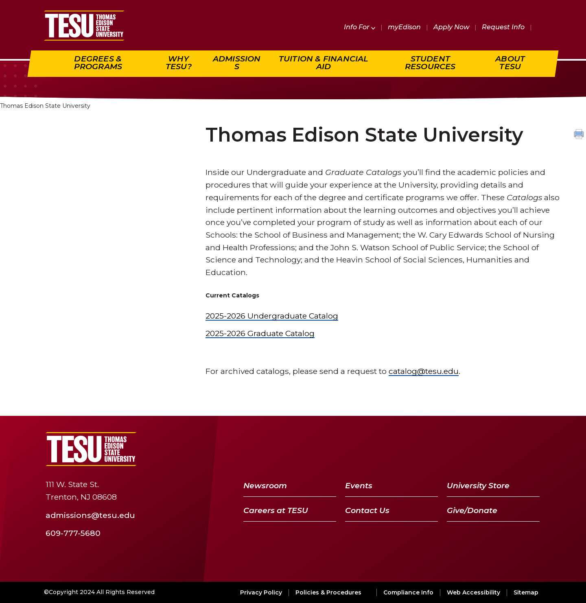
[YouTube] (489, 449)
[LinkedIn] (510, 449)
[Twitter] (467, 449)
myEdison (404, 27)
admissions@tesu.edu (90, 515)
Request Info (503, 27)
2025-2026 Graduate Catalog (260, 333)
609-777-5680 (73, 532)
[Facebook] (449, 449)
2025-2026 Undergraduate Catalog (272, 316)
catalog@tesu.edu (424, 371)
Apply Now (451, 27)
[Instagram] (530, 449)
